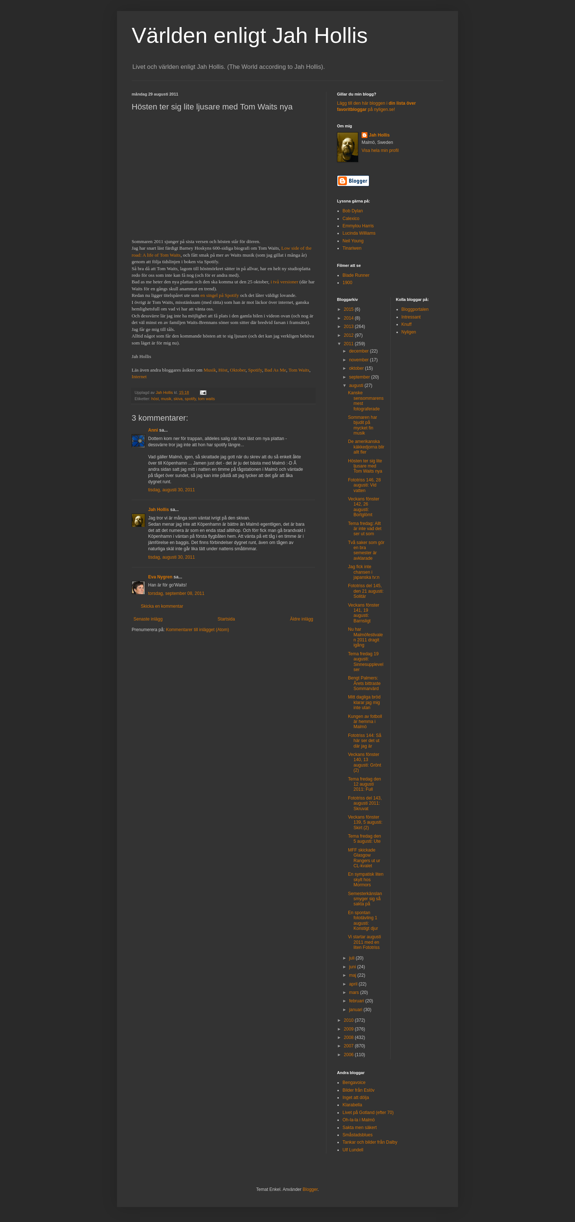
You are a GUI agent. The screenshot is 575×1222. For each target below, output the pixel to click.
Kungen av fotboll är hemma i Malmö (365, 722)
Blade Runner (356, 275)
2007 (349, 1045)
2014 (349, 318)
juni (353, 966)
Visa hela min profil (380, 150)
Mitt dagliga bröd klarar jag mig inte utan (364, 702)
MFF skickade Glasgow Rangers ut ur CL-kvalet (364, 857)
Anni (153, 430)
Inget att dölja (356, 1097)
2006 (349, 1054)
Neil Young (353, 240)
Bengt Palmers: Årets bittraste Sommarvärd (364, 683)
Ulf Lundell (353, 1149)
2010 (349, 1020)
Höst (223, 370)
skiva (178, 398)
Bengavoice (354, 1082)
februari (357, 1000)
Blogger (310, 1189)
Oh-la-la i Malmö (359, 1119)
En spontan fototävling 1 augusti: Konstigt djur (363, 920)
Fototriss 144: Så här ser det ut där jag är (364, 741)
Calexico (351, 218)
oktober (357, 368)
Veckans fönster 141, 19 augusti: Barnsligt (363, 613)
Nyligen (409, 332)
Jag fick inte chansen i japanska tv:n (364, 572)
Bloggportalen (415, 309)
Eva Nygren (160, 577)
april (354, 984)
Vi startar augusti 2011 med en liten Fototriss (364, 942)
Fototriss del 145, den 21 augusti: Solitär (366, 591)
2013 (349, 326)
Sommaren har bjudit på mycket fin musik (362, 425)
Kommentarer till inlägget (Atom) (197, 629)
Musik (210, 370)
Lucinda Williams (359, 233)
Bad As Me (275, 370)
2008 (349, 1037)
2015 (349, 309)
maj (353, 975)
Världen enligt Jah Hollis (250, 35)
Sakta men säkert (360, 1127)
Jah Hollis (158, 509)
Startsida (226, 619)
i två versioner (284, 281)
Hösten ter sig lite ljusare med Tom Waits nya (365, 466)
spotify (190, 398)
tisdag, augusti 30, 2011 (171, 489)
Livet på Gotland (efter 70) (368, 1112)
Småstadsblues (358, 1134)
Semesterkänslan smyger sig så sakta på (365, 899)
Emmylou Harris (358, 225)
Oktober (238, 370)
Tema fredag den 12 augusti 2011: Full (364, 784)
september (360, 377)
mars (354, 992)
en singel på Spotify (220, 295)
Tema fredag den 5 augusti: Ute (364, 839)
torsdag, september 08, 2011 (176, 593)
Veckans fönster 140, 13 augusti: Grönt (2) (364, 762)
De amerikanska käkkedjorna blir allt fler (366, 447)
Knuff (407, 324)
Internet (139, 376)
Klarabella (352, 1104)
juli (352, 958)
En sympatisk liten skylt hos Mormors (366, 879)
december (359, 351)
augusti (357, 385)
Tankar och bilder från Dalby (370, 1142)
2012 (349, 335)
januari (356, 1009)
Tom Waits (299, 370)
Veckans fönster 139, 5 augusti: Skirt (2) (365, 822)
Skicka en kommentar (162, 606)
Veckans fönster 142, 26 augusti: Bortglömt (363, 506)
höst (155, 398)
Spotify (255, 370)
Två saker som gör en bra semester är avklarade (366, 550)
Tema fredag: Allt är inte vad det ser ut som (364, 529)
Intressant (411, 317)
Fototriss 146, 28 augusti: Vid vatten (364, 485)
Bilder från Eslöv (358, 1090)
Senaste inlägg (147, 619)
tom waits (206, 398)
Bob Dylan (353, 210)
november (359, 359)
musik (166, 398)
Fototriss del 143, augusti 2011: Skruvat (365, 803)
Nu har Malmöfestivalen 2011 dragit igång (365, 637)
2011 (349, 343)
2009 (349, 1029)
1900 (347, 282)
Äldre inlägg (301, 619)
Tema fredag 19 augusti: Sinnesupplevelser (365, 661)
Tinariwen (352, 248)
